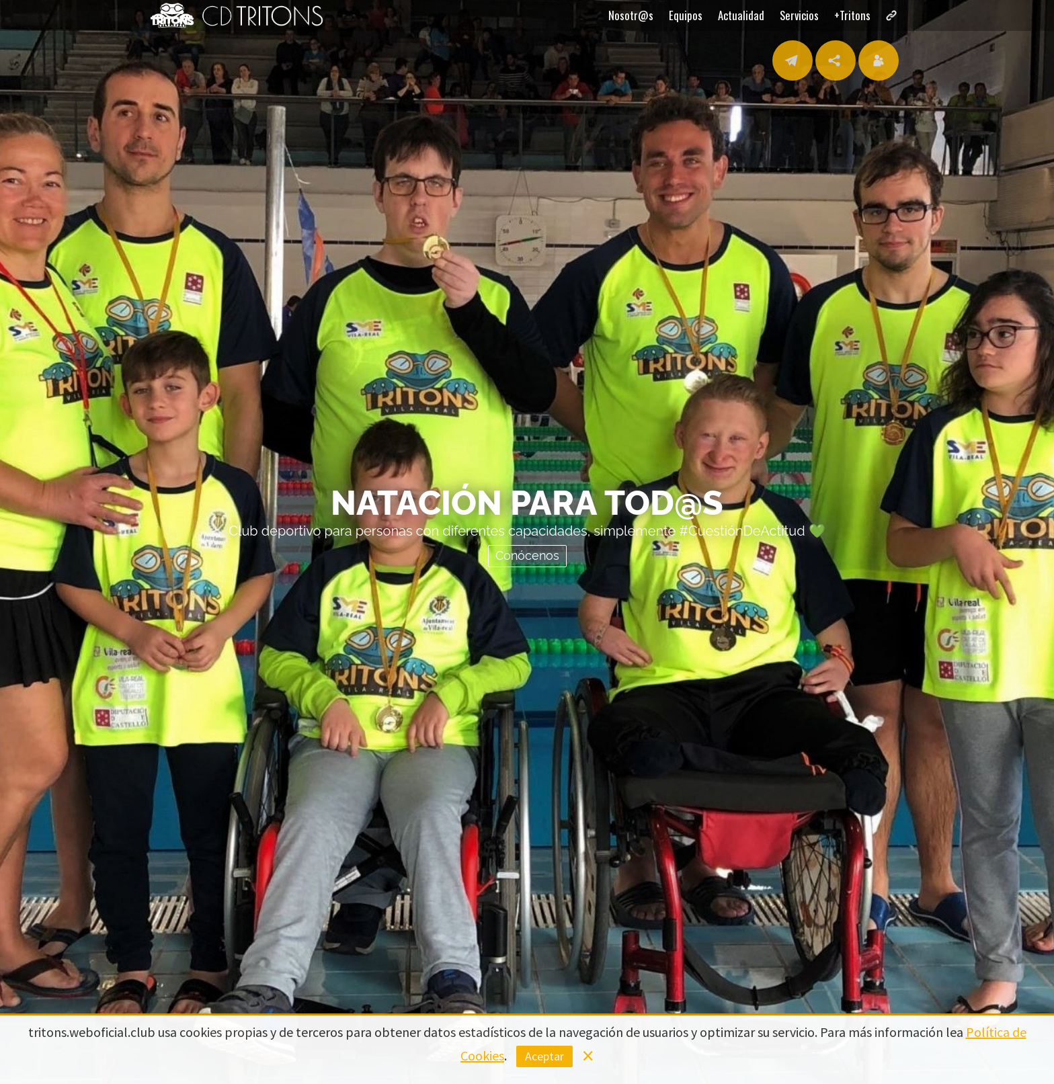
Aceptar (544, 1056)
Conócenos (527, 554)
